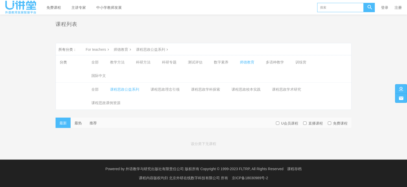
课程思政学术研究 (286, 89)
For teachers (98, 49)
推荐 (93, 123)
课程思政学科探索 (205, 89)
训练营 (300, 62)
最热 (78, 123)
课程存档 (294, 169)
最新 (63, 123)
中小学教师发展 (109, 7)
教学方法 (117, 62)
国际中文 (98, 76)
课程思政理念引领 (165, 89)
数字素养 (221, 62)
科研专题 (169, 62)
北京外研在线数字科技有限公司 (195, 178)
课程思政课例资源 (105, 103)
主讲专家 (78, 7)
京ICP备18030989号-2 (250, 178)
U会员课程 (287, 123)
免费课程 (53, 7)
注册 (398, 7)
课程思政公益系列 (152, 49)
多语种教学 (275, 62)
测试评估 (195, 62)
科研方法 (143, 62)
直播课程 (313, 123)
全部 (95, 62)
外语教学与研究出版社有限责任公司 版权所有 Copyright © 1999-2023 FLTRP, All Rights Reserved (204, 169)
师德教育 (123, 49)
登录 (384, 7)
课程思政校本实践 (246, 89)
